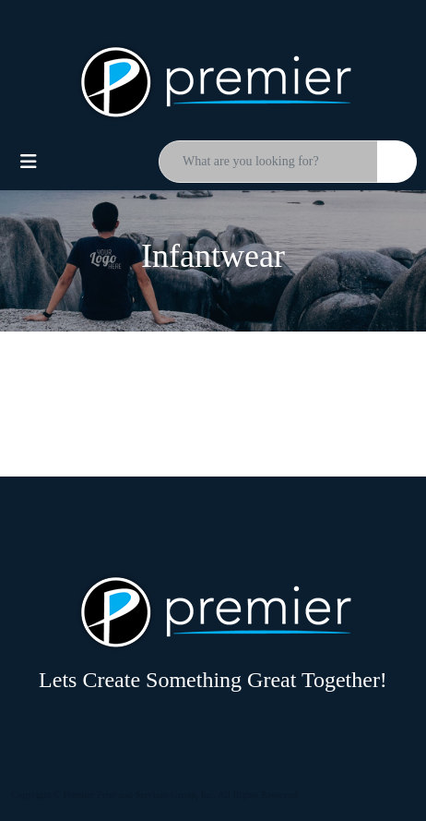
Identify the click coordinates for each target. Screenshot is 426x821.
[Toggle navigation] (28, 162)
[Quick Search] (268, 161)
